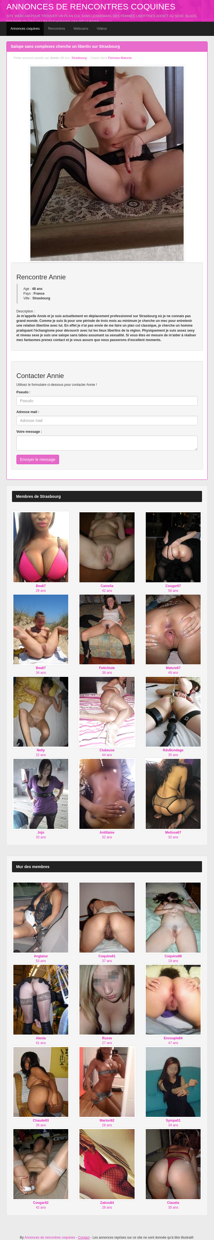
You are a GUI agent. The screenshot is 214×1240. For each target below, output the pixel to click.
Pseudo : (23, 392)
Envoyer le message (37, 459)
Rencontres (56, 29)
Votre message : (29, 432)
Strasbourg (79, 57)
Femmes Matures (120, 57)
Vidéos (102, 29)
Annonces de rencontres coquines (91, 6)
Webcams (81, 29)
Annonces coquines (25, 29)
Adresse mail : (27, 412)
